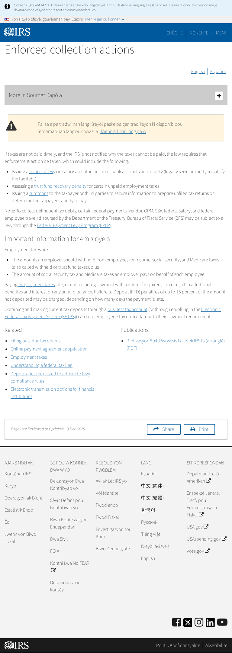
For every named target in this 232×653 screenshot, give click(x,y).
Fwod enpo (107, 505)
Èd (7, 522)
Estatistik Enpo (19, 510)
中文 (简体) (152, 486)
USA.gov (197, 527)
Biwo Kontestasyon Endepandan (69, 523)
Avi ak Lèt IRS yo (111, 481)
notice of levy (42, 171)
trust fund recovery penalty (60, 186)
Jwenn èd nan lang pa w (123, 131)
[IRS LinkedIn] (210, 624)
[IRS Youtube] (222, 622)
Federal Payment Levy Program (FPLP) (74, 225)
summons (38, 193)
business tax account (127, 309)
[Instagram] (199, 622)
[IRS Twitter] (187, 624)
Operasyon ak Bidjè (23, 498)
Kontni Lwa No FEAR (69, 567)
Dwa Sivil (59, 539)
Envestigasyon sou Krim (113, 533)
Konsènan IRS (18, 473)
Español (218, 71)
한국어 (148, 510)
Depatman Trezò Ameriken (203, 477)
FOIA (54, 551)
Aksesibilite (216, 645)
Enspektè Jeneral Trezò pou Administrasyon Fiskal (203, 504)
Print (203, 429)
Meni (221, 33)
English (198, 71)
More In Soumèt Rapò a (116, 95)
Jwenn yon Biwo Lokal (20, 538)
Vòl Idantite (107, 493)
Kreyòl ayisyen (155, 546)
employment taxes (36, 284)
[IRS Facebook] (176, 622)
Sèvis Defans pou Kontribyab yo (66, 504)
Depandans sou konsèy (65, 586)
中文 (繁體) (152, 498)
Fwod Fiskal (107, 517)
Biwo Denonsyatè (113, 548)
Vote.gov (198, 551)
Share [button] (168, 429)
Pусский (149, 522)
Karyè (10, 486)
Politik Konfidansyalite (178, 645)
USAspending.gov (206, 539)
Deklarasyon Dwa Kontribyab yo (67, 485)
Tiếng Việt (150, 534)
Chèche (174, 33)
